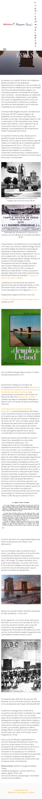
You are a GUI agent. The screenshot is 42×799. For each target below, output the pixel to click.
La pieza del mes (21, 790)
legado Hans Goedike (27, 397)
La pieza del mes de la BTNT (36, 24)
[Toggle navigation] (4, 49)
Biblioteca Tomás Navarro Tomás (21, 793)
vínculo (34, 290)
